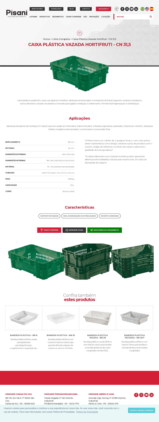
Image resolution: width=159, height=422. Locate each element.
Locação (105, 17)
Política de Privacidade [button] (87, 412)
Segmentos (57, 18)
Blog (72, 9)
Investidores (37, 9)
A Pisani (33, 18)
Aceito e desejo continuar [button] (141, 410)
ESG (85, 17)
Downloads (56, 9)
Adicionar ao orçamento (104, 230)
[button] (125, 410)
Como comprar (73, 17)
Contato (86, 9)
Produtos (45, 18)
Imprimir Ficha (74, 230)
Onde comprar (49, 230)
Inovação (94, 17)
